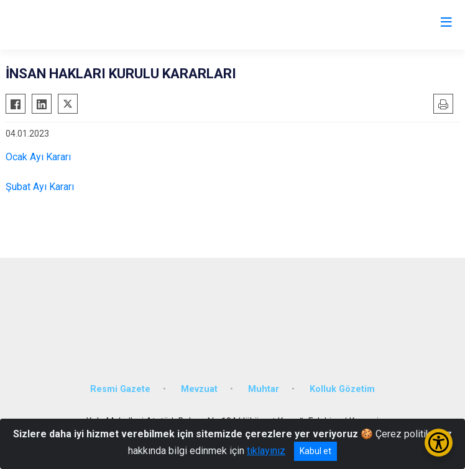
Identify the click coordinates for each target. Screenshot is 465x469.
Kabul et (315, 451)
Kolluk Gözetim (342, 389)
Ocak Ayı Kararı (38, 157)
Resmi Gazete (120, 389)
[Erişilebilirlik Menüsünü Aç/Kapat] (439, 443)
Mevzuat (199, 389)
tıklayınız (266, 451)
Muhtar (263, 389)
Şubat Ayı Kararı (40, 187)
